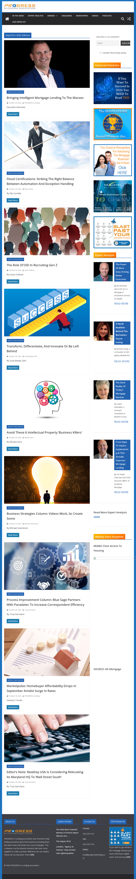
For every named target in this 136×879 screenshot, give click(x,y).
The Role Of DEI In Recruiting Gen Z (32, 265)
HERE (97, 517)
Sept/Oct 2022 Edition (15, 92)
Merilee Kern (29, 437)
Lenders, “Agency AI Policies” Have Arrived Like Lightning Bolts (65, 849)
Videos (95, 15)
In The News (18, 15)
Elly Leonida (28, 189)
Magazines (67, 15)
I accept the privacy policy (113, 52)
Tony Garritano (29, 610)
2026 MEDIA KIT (19, 22)
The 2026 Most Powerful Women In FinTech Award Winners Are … (67, 832)
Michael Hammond (31, 524)
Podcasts (107, 15)
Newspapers (82, 15)
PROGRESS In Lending (32, 103)
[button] (56, 16)
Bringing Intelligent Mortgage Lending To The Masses (45, 98)
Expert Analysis (35, 15)
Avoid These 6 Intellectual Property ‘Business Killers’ (44, 432)
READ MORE (121, 303)
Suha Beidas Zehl (30, 356)
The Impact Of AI (63, 841)
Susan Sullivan (29, 270)
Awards (51, 15)
